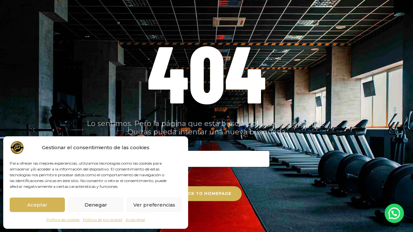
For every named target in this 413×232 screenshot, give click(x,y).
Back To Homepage (206, 193)
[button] (394, 213)
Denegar (96, 205)
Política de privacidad (102, 219)
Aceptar (37, 205)
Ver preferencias (154, 205)
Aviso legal (135, 219)
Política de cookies (63, 219)
